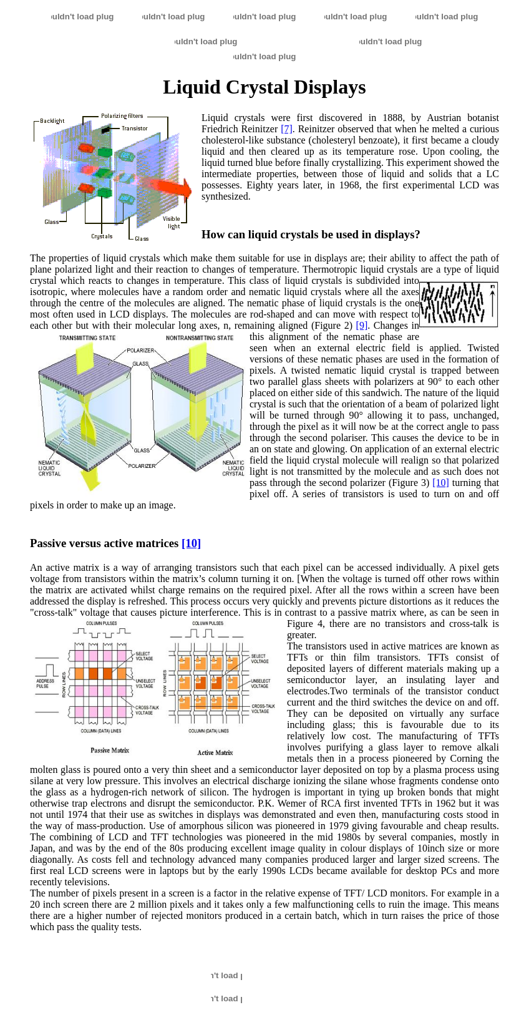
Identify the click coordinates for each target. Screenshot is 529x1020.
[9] (362, 325)
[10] (440, 482)
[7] (287, 129)
